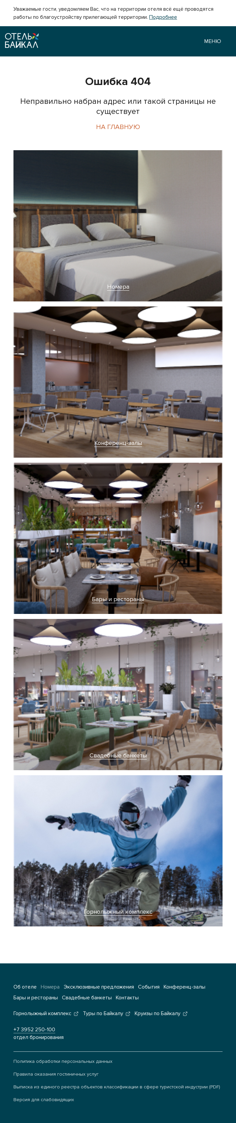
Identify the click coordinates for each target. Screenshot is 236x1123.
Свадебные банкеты (118, 755)
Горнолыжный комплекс (118, 911)
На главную (118, 127)
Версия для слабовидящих (43, 1100)
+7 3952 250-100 (34, 1029)
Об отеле (25, 987)
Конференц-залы (118, 443)
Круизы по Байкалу (157, 1013)
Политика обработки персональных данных (62, 1061)
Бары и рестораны (118, 599)
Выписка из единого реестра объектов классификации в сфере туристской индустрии (110, 1087)
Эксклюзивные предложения (99, 987)
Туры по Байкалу (103, 1013)
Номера (118, 286)
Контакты (127, 997)
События (149, 987)
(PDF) (214, 1087)
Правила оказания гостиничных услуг (56, 1074)
